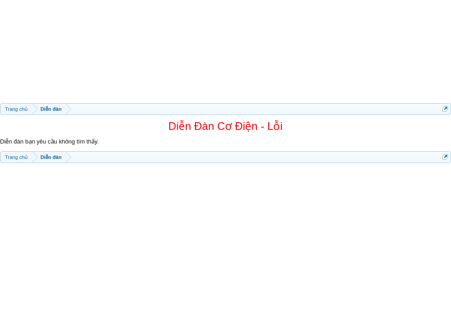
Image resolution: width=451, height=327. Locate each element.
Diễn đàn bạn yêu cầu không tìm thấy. (49, 141)
